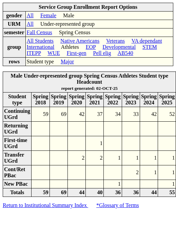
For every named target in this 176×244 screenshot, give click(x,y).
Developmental (119, 47)
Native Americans (79, 41)
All (30, 15)
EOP (91, 47)
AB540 (125, 53)
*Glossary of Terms (117, 205)
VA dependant (147, 41)
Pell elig (102, 53)
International (41, 47)
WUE (53, 53)
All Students (40, 41)
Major (67, 61)
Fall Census (39, 32)
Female (48, 15)
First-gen (76, 53)
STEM (149, 47)
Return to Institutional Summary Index (45, 205)
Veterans (115, 41)
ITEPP (34, 53)
